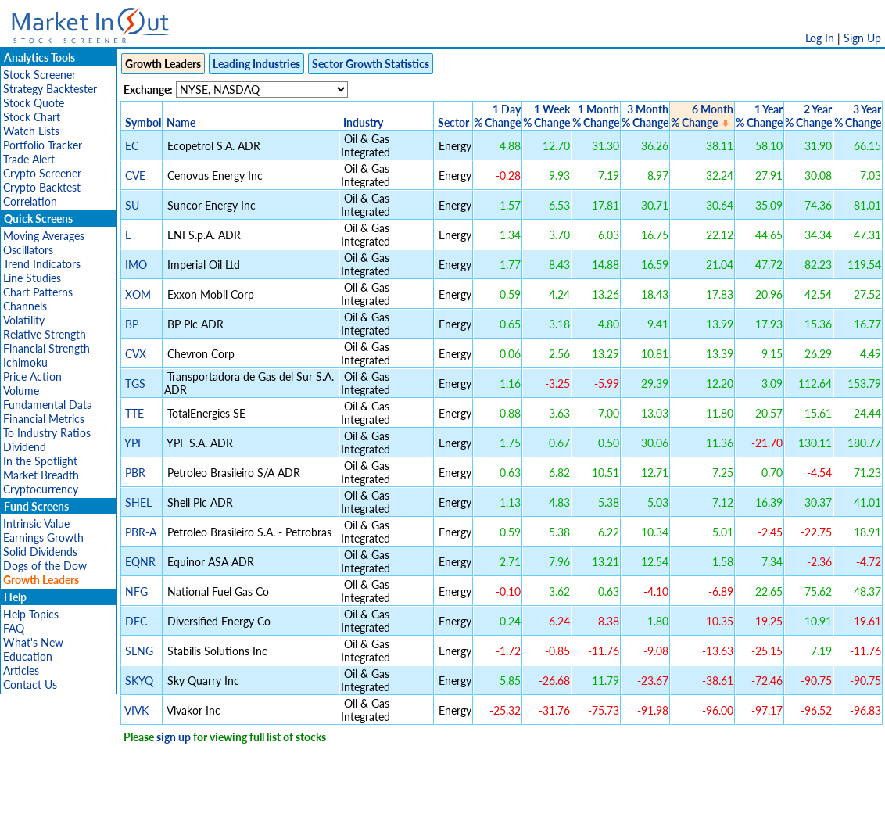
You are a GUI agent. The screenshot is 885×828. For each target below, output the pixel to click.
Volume (21, 390)
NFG (136, 591)
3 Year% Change (857, 115)
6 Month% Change (702, 115)
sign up (173, 737)
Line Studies (32, 278)
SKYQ (139, 680)
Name (181, 122)
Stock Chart (31, 117)
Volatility (24, 320)
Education (27, 656)
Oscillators (28, 249)
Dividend (24, 446)
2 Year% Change (808, 115)
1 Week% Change (546, 115)
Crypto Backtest (42, 187)
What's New (33, 642)
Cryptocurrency (40, 489)
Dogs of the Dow (45, 565)
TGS (135, 383)
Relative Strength (44, 334)
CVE (135, 175)
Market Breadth (41, 475)
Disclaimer (263, 808)
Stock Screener (39, 74)
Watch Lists (31, 131)
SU (132, 205)
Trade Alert (29, 159)
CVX (135, 353)
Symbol (143, 122)
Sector (453, 122)
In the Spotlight (40, 461)
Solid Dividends (40, 551)
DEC (136, 621)
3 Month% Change (645, 115)
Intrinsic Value (36, 523)
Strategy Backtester (50, 88)
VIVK (136, 710)
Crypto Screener (42, 173)
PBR (135, 472)
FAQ (13, 628)
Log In (819, 38)
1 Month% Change (595, 115)
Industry (363, 122)
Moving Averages (43, 235)
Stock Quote (33, 102)
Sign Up (862, 38)
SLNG (139, 651)
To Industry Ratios (47, 432)
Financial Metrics (43, 418)
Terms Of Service (415, 808)
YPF (134, 443)
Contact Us (30, 684)
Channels (25, 306)
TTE (134, 413)
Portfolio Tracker (42, 145)
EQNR (140, 561)
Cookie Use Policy (508, 808)
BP (131, 324)
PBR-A (140, 532)
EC (131, 145)
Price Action (32, 376)
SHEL (138, 502)
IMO (136, 264)
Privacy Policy (331, 808)
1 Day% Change (497, 115)
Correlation (30, 201)
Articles (21, 670)
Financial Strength (46, 348)
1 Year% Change (759, 115)
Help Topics (31, 614)
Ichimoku (25, 362)
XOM (138, 294)
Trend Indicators (42, 264)
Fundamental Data (47, 404)
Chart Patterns (38, 292)
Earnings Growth (43, 537)
